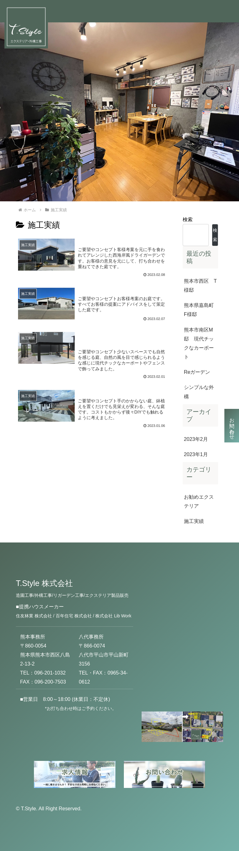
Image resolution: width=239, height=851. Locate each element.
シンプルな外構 (199, 391)
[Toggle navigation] (224, 11)
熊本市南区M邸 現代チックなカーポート (199, 343)
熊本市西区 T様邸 (200, 285)
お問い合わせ (232, 425)
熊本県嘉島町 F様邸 (201, 309)
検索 (188, 219)
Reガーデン (197, 372)
